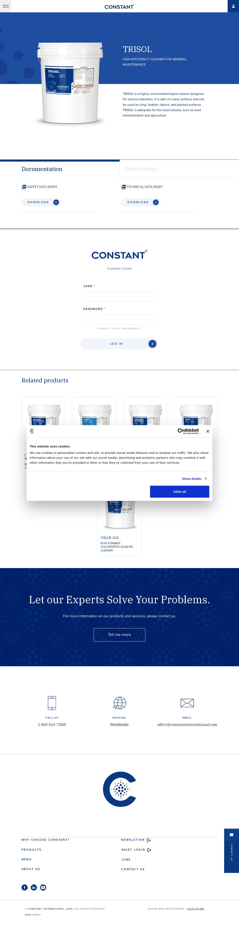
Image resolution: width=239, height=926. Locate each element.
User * (89, 286)
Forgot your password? (119, 328)
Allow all (179, 491)
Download (38, 202)
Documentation (41, 169)
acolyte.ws (196, 909)
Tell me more (119, 634)
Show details (191, 478)
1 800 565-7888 (52, 724)
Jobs (126, 859)
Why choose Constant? (45, 840)
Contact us (133, 869)
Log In (116, 344)
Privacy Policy (33, 915)
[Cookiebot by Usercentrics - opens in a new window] (181, 431)
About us (30, 869)
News (26, 859)
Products (31, 849)
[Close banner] (207, 431)
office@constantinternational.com (187, 724)
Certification (140, 169)
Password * (94, 309)
